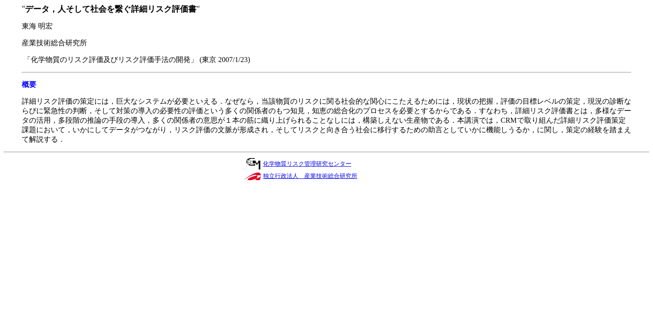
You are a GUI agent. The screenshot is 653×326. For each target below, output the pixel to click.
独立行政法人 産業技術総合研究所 (310, 176)
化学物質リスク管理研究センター (307, 163)
